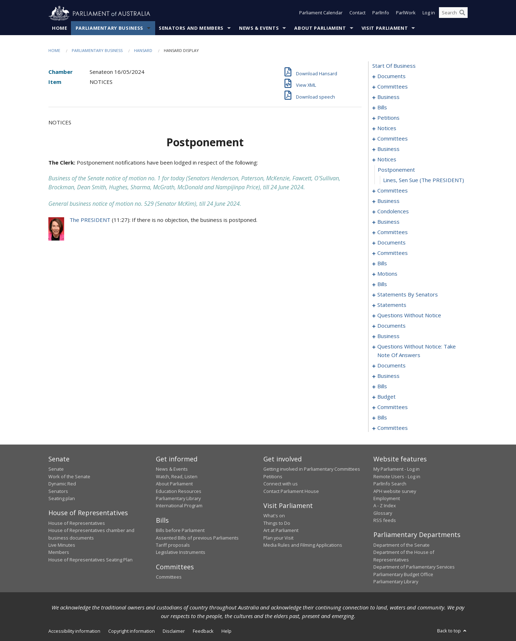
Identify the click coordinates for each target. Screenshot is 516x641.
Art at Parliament (280, 530)
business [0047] (388, 201)
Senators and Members (191, 28)
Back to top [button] (452, 631)
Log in (428, 13)
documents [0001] (391, 76)
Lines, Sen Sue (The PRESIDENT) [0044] (423, 180)
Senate (56, 469)
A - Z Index (384, 506)
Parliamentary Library (178, 498)
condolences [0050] (393, 211)
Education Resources (178, 491)
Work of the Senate (69, 476)
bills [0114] (382, 284)
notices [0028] (386, 128)
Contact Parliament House (291, 491)
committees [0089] (392, 253)
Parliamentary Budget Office (403, 574)
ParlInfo (380, 13)
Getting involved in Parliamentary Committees (311, 469)
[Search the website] (453, 13)
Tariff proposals (173, 545)
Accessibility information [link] (74, 631)
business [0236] (388, 376)
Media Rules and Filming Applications (302, 545)
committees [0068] (392, 232)
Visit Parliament (385, 28)
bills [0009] (382, 107)
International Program (179, 506)
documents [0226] (391, 365)
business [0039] (388, 149)
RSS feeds (384, 520)
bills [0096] (382, 263)
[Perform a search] (462, 13)
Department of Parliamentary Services (414, 567)
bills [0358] (382, 417)
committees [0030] (392, 138)
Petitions (272, 476)
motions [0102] (387, 273)
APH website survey (394, 491)
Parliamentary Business (109, 28)
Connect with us (280, 484)
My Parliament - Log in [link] (396, 469)
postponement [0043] (396, 170)
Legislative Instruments (180, 552)
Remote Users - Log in (396, 476)
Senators (58, 491)
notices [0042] (386, 159)
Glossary (382, 513)
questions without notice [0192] (409, 315)
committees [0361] (392, 428)
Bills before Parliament (180, 530)
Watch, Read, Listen (176, 476)
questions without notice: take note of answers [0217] (416, 351)
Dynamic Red (62, 484)
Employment (386, 498)
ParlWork (406, 13)
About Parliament (320, 28)
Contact (357, 13)
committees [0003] (392, 86)
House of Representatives (76, 523)
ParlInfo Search (389, 484)
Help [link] (226, 631)
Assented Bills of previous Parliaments (197, 538)
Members (58, 552)
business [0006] (388, 97)
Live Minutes (61, 545)
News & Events (259, 28)
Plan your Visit (278, 538)
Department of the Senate (401, 545)
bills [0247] (382, 386)
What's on (274, 516)
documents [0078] (391, 242)
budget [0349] (386, 396)
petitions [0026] (388, 118)
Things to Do (276, 523)
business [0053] (388, 221)
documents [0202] (391, 325)
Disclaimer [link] (174, 631)
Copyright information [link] (131, 631)
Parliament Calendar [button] (321, 13)
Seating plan (61, 498)
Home (59, 28)
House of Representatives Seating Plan (90, 559)
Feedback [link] (203, 631)
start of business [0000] (394, 66)
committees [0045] (392, 190)
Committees (169, 577)
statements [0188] (391, 305)
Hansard (143, 50)
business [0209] (388, 336)
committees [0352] (392, 407)
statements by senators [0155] (407, 294)
